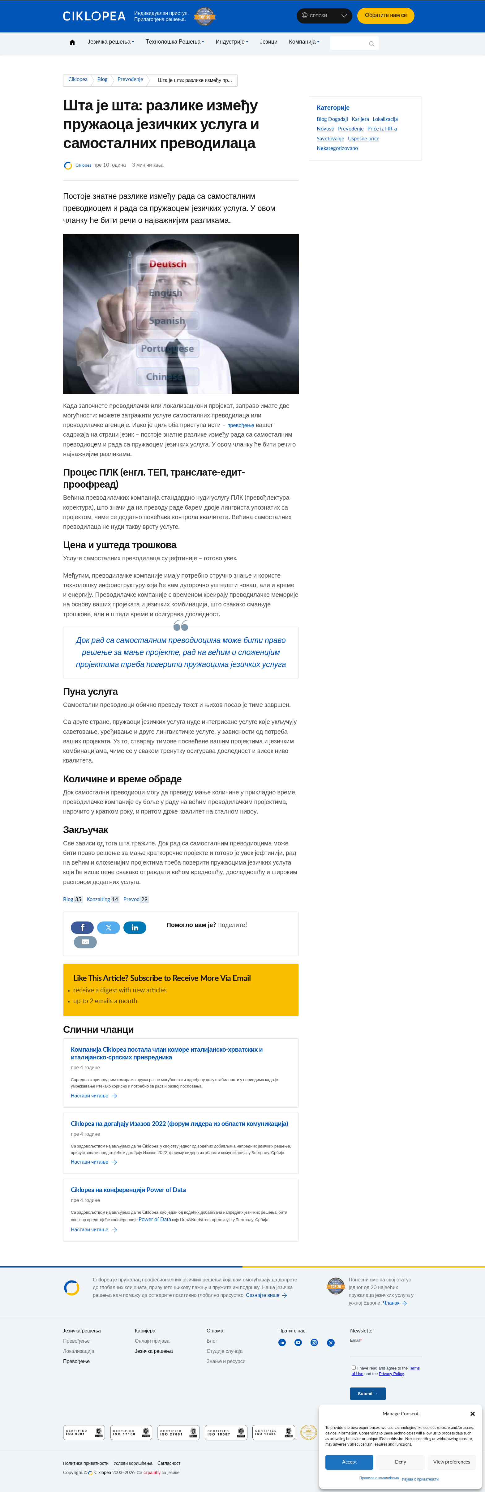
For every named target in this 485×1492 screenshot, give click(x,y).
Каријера (145, 1336)
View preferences (451, 1462)
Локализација (78, 1356)
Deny (400, 1462)
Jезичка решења (82, 1336)
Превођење (76, 1367)
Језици (268, 42)
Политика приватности (86, 1469)
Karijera (360, 119)
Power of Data (222, 1217)
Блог (212, 1346)
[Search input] (351, 43)
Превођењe (76, 1346)
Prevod (136, 899)
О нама (215, 1336)
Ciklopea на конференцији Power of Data (128, 1187)
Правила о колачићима (379, 1478)
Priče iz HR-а (382, 128)
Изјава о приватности (420, 1479)
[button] (473, 1414)
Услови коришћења (133, 1469)
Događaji (338, 119)
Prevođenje (351, 128)
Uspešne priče (364, 138)
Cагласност (168, 1469)
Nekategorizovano (337, 148)
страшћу (152, 1478)
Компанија (302, 42)
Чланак (391, 1308)
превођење (243, 425)
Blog (73, 899)
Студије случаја (224, 1356)
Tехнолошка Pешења (173, 42)
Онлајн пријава (152, 1346)
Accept (349, 1462)
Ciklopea (96, 16)
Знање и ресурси (226, 1367)
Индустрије (230, 42)
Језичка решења (109, 42)
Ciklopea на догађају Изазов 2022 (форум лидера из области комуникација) (179, 1110)
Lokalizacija (385, 119)
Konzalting (103, 899)
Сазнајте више (262, 1300)
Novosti (325, 128)
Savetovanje (330, 138)
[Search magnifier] (371, 46)
